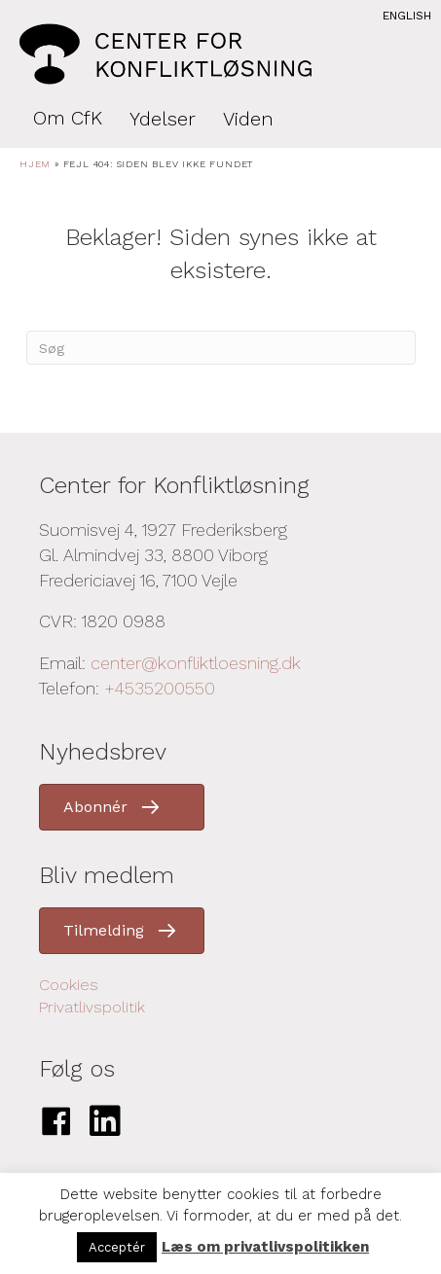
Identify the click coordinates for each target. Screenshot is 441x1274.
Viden (248, 118)
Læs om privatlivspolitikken (265, 1247)
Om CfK (67, 117)
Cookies (68, 984)
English (407, 15)
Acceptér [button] (117, 1247)
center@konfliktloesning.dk (196, 663)
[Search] (221, 348)
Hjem (35, 164)
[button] (121, 807)
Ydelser (162, 118)
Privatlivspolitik (92, 1007)
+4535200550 (159, 688)
